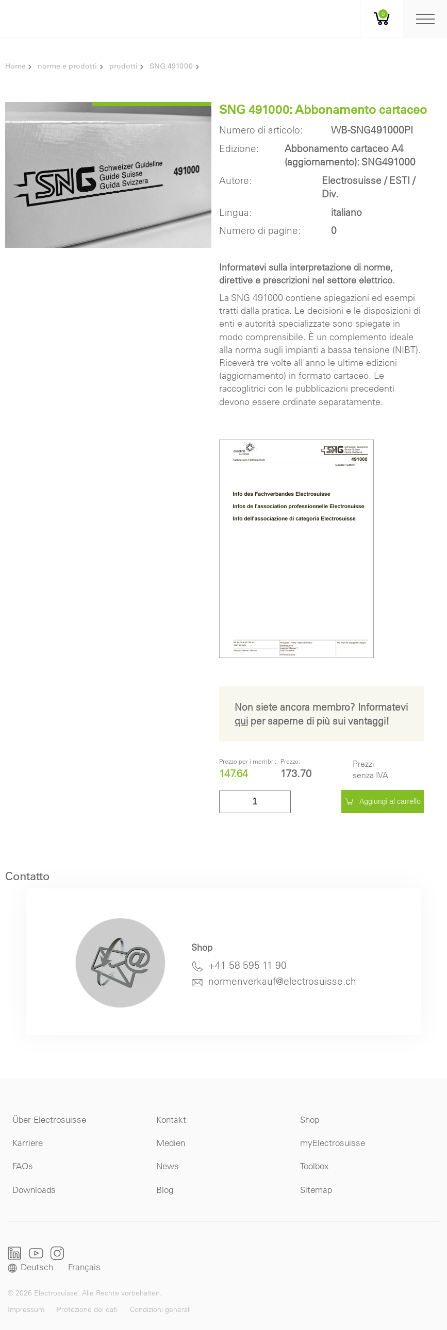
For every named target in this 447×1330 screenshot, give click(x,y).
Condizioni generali (160, 1309)
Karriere (27, 1142)
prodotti (123, 66)
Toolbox (314, 1165)
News (167, 1165)
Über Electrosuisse (49, 1119)
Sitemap (316, 1189)
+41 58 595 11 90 (247, 965)
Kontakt (171, 1119)
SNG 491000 (171, 66)
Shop (309, 1119)
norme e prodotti (67, 66)
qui (241, 721)
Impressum (26, 1309)
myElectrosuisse (332, 1142)
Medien (170, 1142)
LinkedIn (15, 1253)
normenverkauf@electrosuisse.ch (282, 981)
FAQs (22, 1165)
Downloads (34, 1189)
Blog (164, 1189)
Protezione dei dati (87, 1309)
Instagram (57, 1253)
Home (15, 66)
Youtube (36, 1253)
